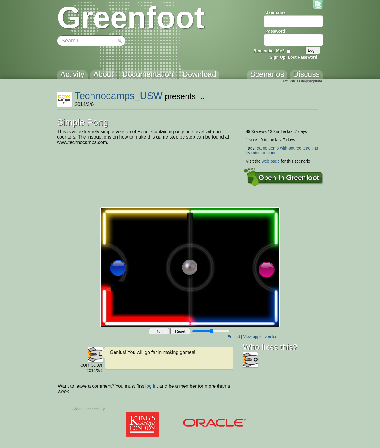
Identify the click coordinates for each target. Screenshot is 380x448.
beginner (270, 152)
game (262, 148)
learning (253, 152)
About (77, 409)
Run (158, 331)
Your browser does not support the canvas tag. (190, 267)
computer (91, 365)
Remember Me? (269, 50)
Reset (180, 331)
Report (289, 81)
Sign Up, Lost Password (293, 57)
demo (273, 148)
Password (275, 31)
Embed (233, 336)
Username (275, 12)
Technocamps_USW (119, 95)
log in (151, 386)
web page (271, 161)
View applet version (260, 336)
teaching (310, 148)
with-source (290, 148)
